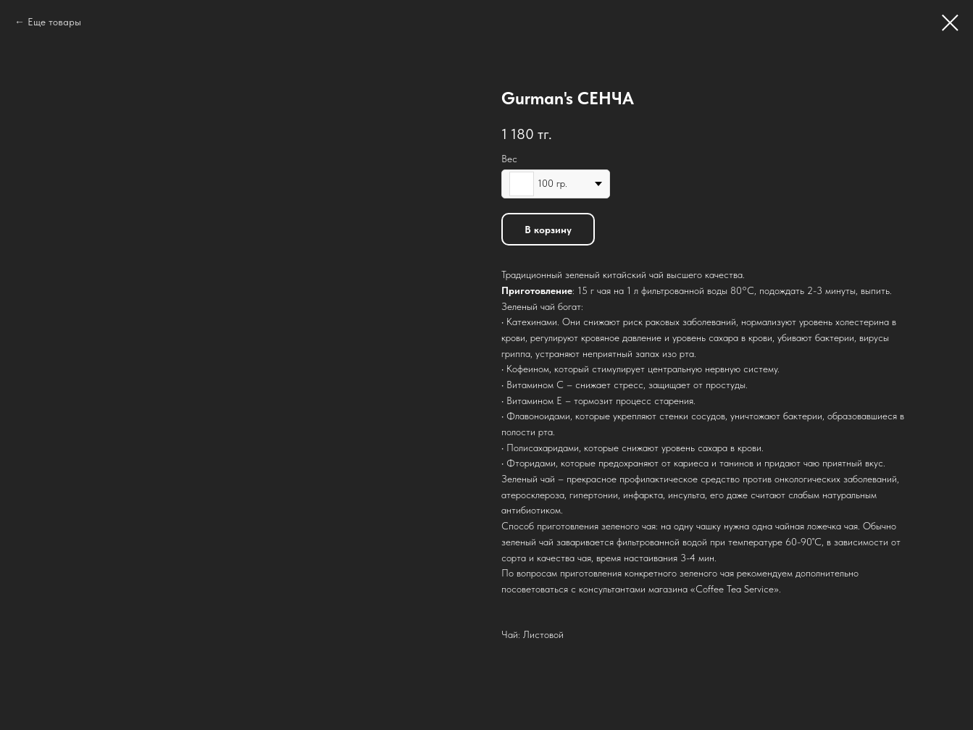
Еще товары (54, 22)
